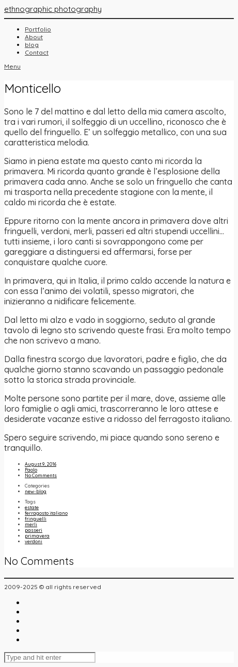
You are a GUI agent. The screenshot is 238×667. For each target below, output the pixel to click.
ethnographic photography (53, 9)
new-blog (35, 491)
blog (32, 44)
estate (32, 507)
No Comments (41, 475)
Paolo (31, 470)
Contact (37, 52)
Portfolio (38, 29)
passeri (33, 530)
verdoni (33, 541)
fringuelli (35, 519)
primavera (37, 536)
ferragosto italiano (46, 513)
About (34, 37)
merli (31, 524)
